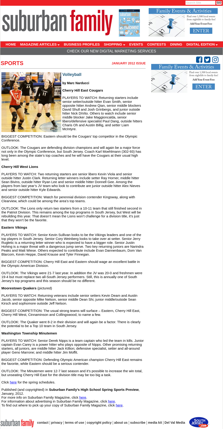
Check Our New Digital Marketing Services (111, 51)
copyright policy (99, 422)
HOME (11, 44)
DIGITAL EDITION (202, 44)
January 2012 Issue (129, 63)
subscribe (137, 422)
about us (120, 422)
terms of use (74, 422)
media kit (155, 422)
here (13, 382)
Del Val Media (175, 422)
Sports (12, 63)
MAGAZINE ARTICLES (40, 44)
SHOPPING (114, 44)
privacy (56, 422)
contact (43, 422)
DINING (176, 44)
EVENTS (136, 44)
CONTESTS (156, 44)
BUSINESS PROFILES (82, 44)
